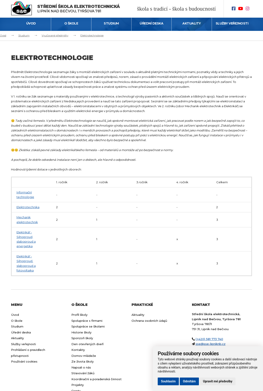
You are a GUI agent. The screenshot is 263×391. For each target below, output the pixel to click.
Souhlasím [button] (168, 381)
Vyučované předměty (55, 35)
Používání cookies (24, 361)
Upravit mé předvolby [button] (217, 381)
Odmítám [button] (189, 381)
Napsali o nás (81, 367)
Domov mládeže (83, 355)
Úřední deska (151, 23)
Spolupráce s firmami (86, 320)
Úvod (31, 23)
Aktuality (191, 23)
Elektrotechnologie (92, 35)
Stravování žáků (82, 373)
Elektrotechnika (28, 207)
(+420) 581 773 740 (209, 339)
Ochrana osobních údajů (149, 320)
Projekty (77, 385)
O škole (71, 23)
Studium (111, 23)
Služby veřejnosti (232, 23)
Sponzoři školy (82, 338)
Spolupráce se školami (88, 326)
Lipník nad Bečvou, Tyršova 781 (78, 8)
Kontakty (78, 350)
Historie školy (81, 332)
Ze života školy (82, 361)
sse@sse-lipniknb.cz (211, 344)
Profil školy (79, 314)
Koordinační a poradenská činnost (96, 379)
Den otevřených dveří (87, 344)
